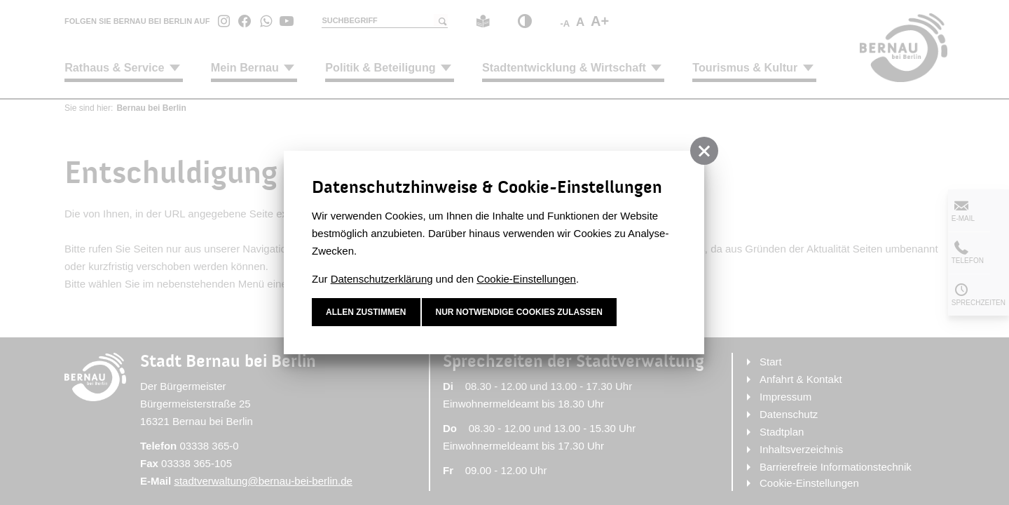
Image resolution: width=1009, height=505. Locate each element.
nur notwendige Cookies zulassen (519, 312)
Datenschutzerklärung (382, 279)
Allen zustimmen (366, 312)
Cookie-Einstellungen (526, 279)
